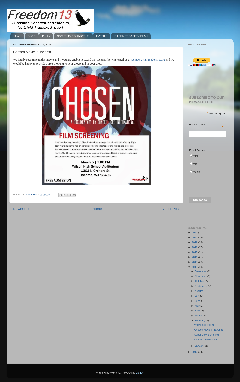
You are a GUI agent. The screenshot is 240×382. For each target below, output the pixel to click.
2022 (195, 232)
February (200, 320)
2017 (195, 252)
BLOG (32, 36)
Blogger (140, 372)
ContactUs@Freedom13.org (148, 59)
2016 (195, 257)
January (200, 345)
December (201, 271)
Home (17, 36)
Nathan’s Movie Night (206, 339)
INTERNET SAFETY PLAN (131, 36)
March (199, 315)
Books (46, 36)
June (198, 300)
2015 (195, 262)
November (201, 276)
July (197, 295)
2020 (195, 237)
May (197, 305)
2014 (195, 267)
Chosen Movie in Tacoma (208, 329)
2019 (195, 242)
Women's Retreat (204, 324)
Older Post (171, 209)
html (195, 155)
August (199, 291)
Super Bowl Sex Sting (206, 334)
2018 (195, 247)
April (198, 310)
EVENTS (101, 36)
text (195, 163)
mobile (197, 172)
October (200, 281)
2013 (195, 352)
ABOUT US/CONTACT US (73, 36)
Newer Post (22, 209)
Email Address (206, 125)
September (201, 286)
